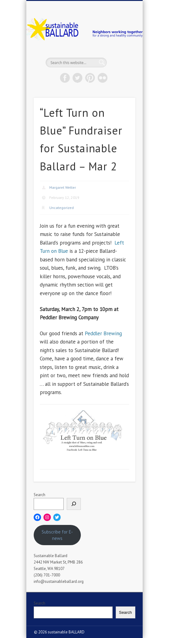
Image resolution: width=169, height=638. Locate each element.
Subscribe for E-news (57, 535)
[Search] (74, 504)
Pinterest (90, 78)
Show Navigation (120, 55)
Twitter (77, 78)
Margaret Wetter (62, 187)
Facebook (65, 78)
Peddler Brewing (103, 333)
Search (39, 494)
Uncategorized (61, 207)
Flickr (102, 78)
